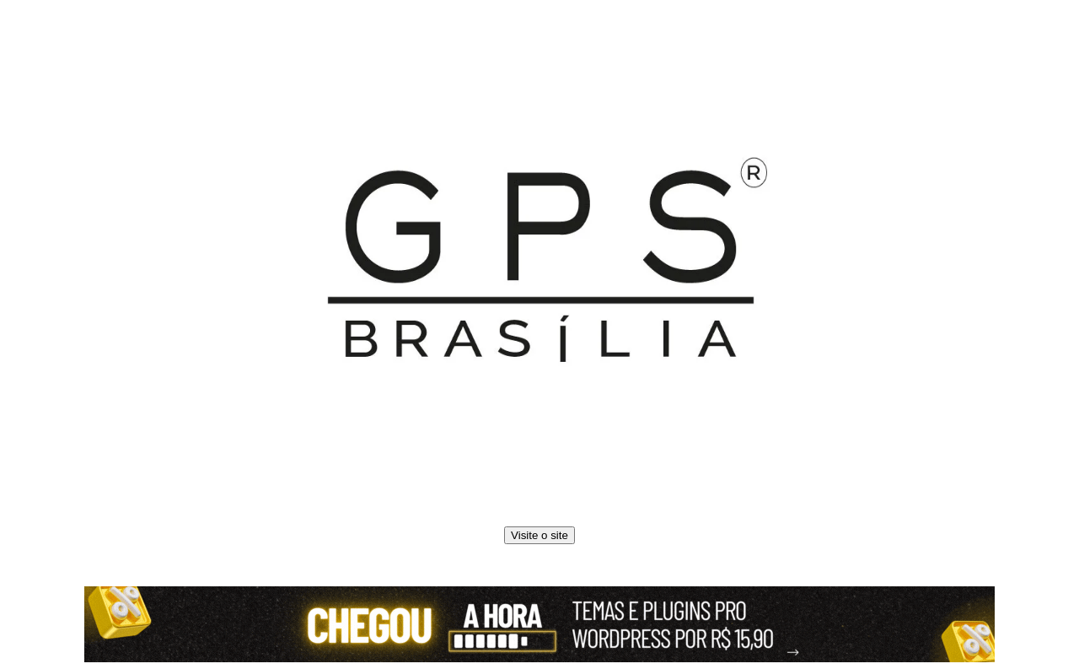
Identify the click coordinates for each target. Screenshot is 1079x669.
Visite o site (539, 535)
